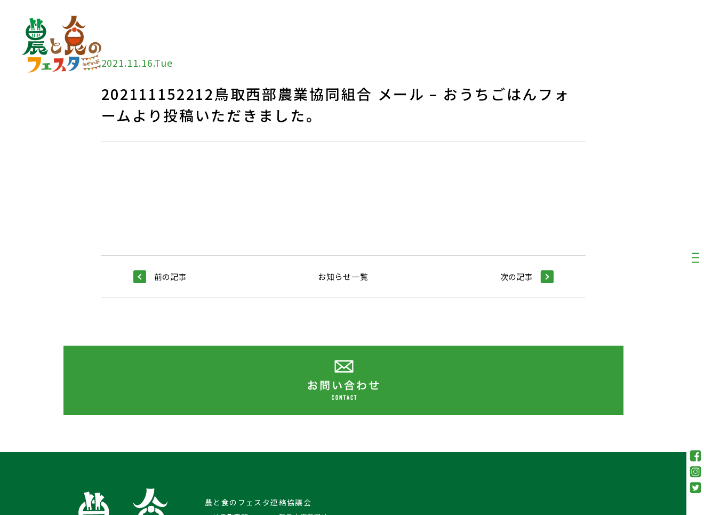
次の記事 (527, 276)
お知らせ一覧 (343, 276)
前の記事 (159, 276)
